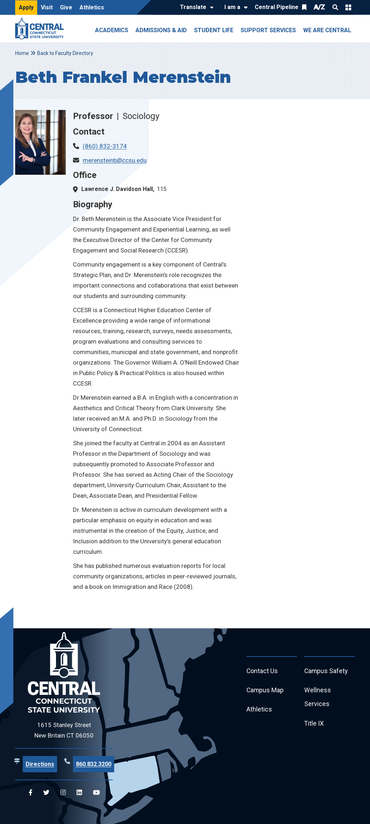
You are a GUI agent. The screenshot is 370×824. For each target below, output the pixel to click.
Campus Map (265, 691)
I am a (232, 7)
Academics (111, 30)
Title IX (314, 724)
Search (335, 7)
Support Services (268, 30)
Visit (47, 7)
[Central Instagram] (63, 792)
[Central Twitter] (46, 792)
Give (66, 7)
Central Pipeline (276, 7)
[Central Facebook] (31, 792)
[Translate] (195, 7)
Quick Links (348, 7)
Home (22, 53)
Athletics (91, 7)
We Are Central (327, 30)
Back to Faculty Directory (65, 53)
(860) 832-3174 (105, 146)
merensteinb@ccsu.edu (115, 160)
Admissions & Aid (161, 30)
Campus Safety (326, 671)
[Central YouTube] (96, 792)
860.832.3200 (93, 764)
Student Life (213, 30)
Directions (40, 764)
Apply (26, 7)
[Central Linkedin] (79, 792)
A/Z (319, 7)
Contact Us (262, 671)
